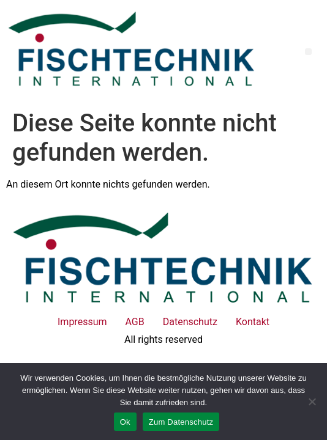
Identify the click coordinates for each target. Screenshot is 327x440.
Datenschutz (190, 322)
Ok (125, 422)
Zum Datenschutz (181, 422)
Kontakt (252, 322)
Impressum (82, 322)
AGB (135, 322)
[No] (312, 401)
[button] (308, 51)
